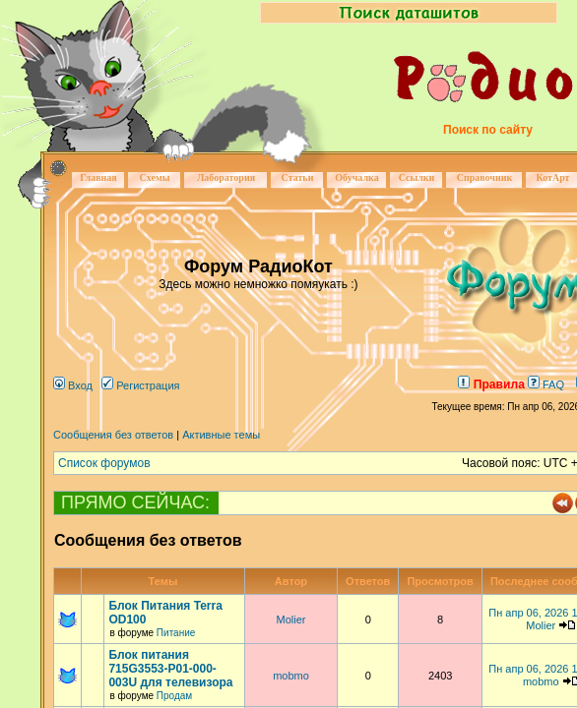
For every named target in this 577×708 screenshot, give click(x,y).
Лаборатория (226, 177)
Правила (491, 384)
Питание (176, 632)
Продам (174, 695)
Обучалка (356, 177)
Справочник (485, 177)
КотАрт (552, 177)
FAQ (546, 384)
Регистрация (140, 385)
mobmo (291, 675)
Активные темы (221, 435)
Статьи (298, 177)
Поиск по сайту (488, 130)
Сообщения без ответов (113, 435)
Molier (290, 619)
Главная (98, 177)
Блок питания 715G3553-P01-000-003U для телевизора (170, 668)
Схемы (154, 177)
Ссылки (417, 177)
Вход (73, 385)
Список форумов (104, 463)
